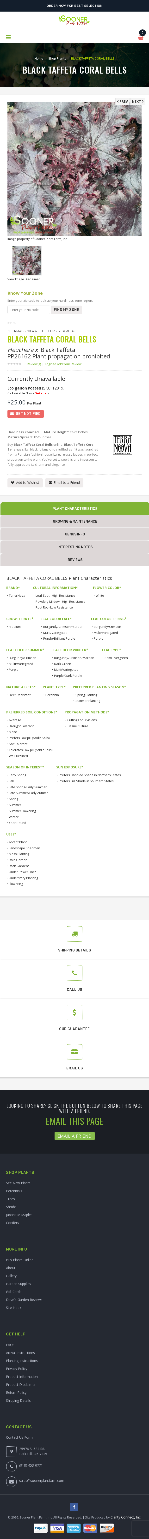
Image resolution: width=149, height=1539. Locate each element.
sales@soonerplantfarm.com (41, 1480)
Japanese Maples (19, 1214)
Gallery (11, 1275)
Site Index (13, 1307)
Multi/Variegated (55, 632)
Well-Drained (18, 756)
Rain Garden (18, 860)
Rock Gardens (19, 866)
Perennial (52, 695)
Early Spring (17, 775)
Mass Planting (19, 854)
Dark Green (62, 664)
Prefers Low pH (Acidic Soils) (29, 738)
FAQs (10, 1344)
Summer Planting (87, 700)
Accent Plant (18, 842)
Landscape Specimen (24, 848)
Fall (11, 781)
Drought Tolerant (21, 726)
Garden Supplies (18, 1283)
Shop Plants (57, 58)
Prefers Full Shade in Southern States (86, 781)
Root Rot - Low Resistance (54, 607)
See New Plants (18, 1183)
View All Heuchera (41, 331)
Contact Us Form (19, 1437)
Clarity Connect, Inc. (126, 1517)
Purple (98, 638)
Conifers (12, 1222)
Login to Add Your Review (63, 364)
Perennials (15, 331)
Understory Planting (23, 878)
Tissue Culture (77, 726)
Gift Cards (13, 1291)
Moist (13, 732)
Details (40, 393)
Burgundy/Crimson (107, 626)
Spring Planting (86, 695)
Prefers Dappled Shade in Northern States (90, 775)
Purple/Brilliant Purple (59, 638)
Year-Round (17, 823)
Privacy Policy (16, 1368)
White (100, 595)
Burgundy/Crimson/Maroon (63, 626)
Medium (15, 626)
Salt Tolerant (18, 744)
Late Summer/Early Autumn (29, 793)
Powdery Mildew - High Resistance (60, 601)
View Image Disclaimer (23, 279)
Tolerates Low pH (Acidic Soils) (30, 750)
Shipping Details (18, 1400)
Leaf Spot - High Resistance (55, 595)
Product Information (22, 1376)
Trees (10, 1199)
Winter (14, 817)
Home (38, 58)
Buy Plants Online (19, 1260)
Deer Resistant (20, 695)
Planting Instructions (22, 1360)
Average (15, 720)
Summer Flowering (22, 811)
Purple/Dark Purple (68, 675)
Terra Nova (17, 595)
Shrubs (11, 1206)
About (10, 1267)
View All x (66, 331)
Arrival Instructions (20, 1352)
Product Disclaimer (21, 1384)
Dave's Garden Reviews (24, 1299)
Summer (15, 805)
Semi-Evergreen (116, 658)
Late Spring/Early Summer (28, 787)
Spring (13, 799)
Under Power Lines (23, 872)
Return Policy (16, 1392)
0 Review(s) (34, 364)
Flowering (16, 884)
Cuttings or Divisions (82, 720)
